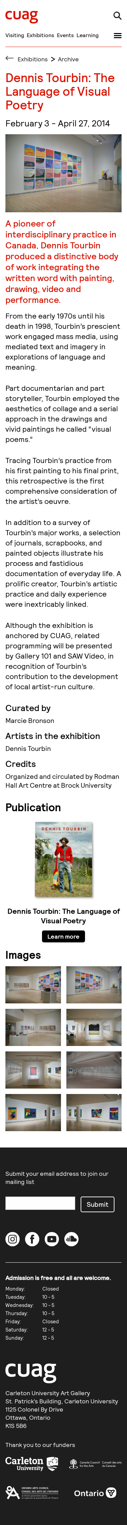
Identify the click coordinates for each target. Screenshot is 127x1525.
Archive (68, 59)
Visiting (14, 35)
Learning (88, 35)
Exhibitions (40, 35)
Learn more (63, 936)
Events (65, 35)
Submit (97, 1204)
